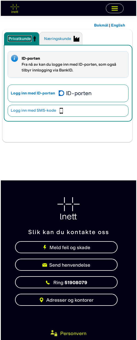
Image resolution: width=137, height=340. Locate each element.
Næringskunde (57, 38)
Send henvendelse (66, 265)
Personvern (73, 333)
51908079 (66, 282)
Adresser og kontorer (66, 300)
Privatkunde (19, 38)
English (118, 25)
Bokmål (101, 25)
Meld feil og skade (66, 247)
